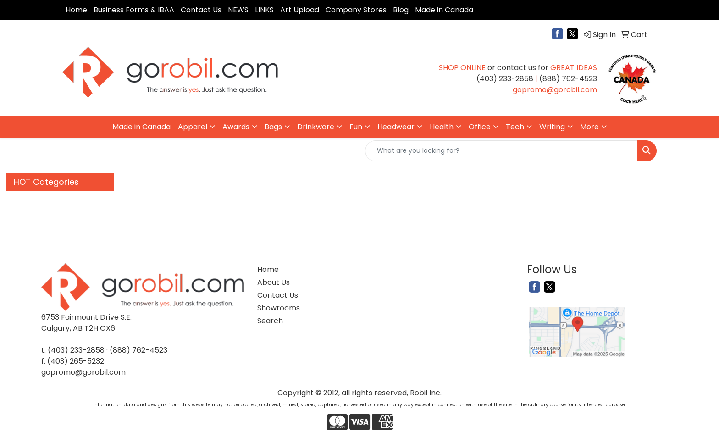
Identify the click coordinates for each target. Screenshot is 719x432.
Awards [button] (235, 127)
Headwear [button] (396, 127)
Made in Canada (444, 10)
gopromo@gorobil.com (83, 372)
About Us (273, 282)
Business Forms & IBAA (134, 10)
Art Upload (299, 10)
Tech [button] (515, 127)
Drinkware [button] (315, 127)
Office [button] (480, 127)
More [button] (589, 127)
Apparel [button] (192, 127)
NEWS (238, 10)
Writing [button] (552, 127)
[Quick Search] (501, 150)
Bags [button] (273, 127)
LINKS (264, 10)
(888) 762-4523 (138, 350)
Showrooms (278, 308)
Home (76, 10)
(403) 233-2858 (76, 350)
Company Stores (356, 10)
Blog (401, 10)
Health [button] (442, 127)
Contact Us (201, 10)
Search (270, 321)
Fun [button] (355, 127)
